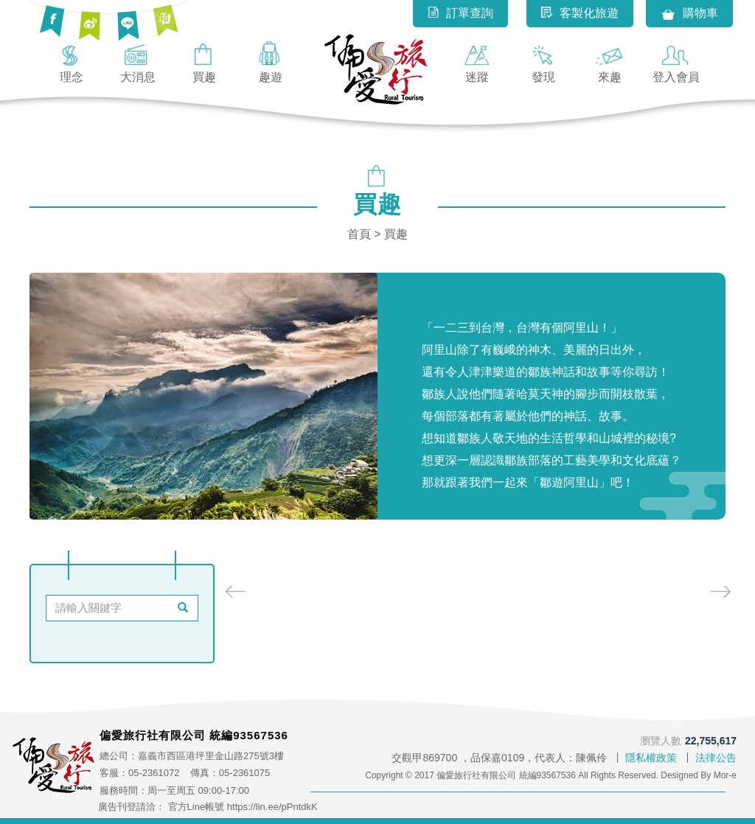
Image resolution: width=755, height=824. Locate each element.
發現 (543, 62)
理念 (71, 62)
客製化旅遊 (580, 13)
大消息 (138, 62)
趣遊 (270, 62)
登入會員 (676, 62)
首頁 (359, 234)
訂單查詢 (460, 13)
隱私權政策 (651, 758)
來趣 (609, 62)
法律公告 (716, 758)
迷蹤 (477, 62)
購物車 (689, 14)
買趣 (204, 62)
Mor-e (725, 775)
